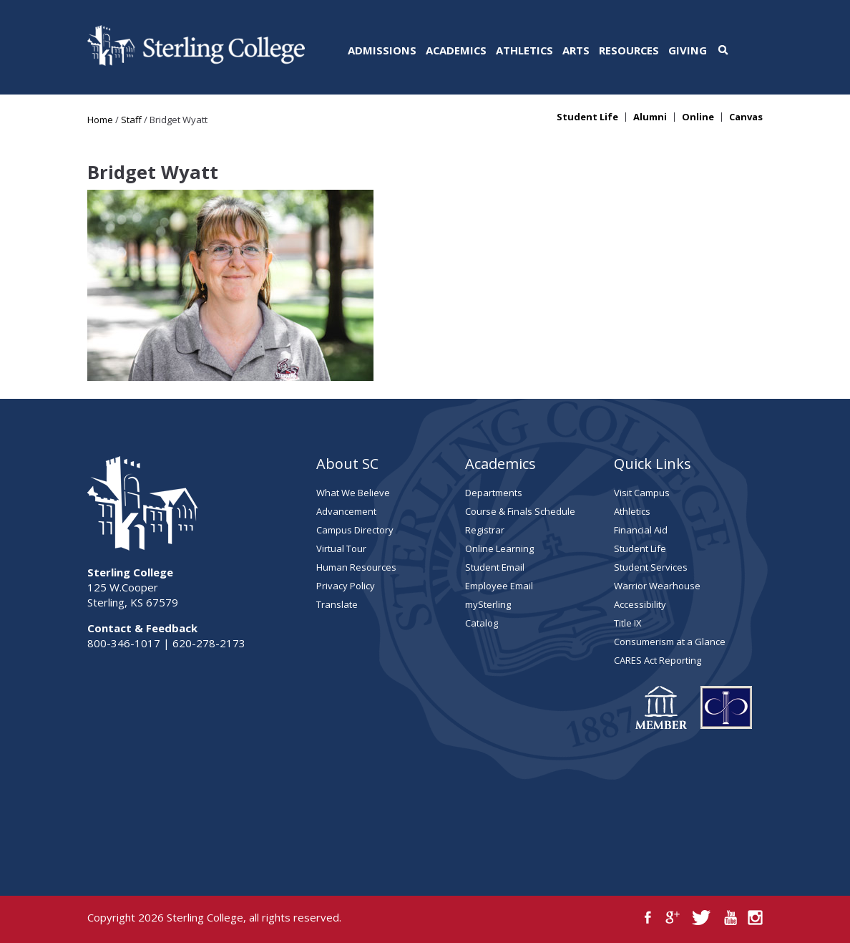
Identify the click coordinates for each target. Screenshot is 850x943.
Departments (493, 492)
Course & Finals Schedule (520, 511)
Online (698, 117)
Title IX (628, 622)
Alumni (650, 117)
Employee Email (499, 585)
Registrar (484, 529)
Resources (629, 50)
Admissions (382, 50)
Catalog (481, 622)
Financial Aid (641, 529)
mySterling (488, 604)
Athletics (524, 50)
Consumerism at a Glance (670, 641)
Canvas (746, 117)
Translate (337, 604)
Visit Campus (642, 492)
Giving (687, 50)
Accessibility (640, 604)
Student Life (587, 117)
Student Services (651, 567)
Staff (131, 119)
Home (100, 119)
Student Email (494, 567)
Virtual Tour (341, 548)
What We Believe (353, 492)
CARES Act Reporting (657, 660)
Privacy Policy (345, 585)
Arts (576, 50)
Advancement (346, 511)
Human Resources (356, 567)
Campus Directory (355, 529)
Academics (456, 50)
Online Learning (499, 548)
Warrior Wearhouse (657, 585)
